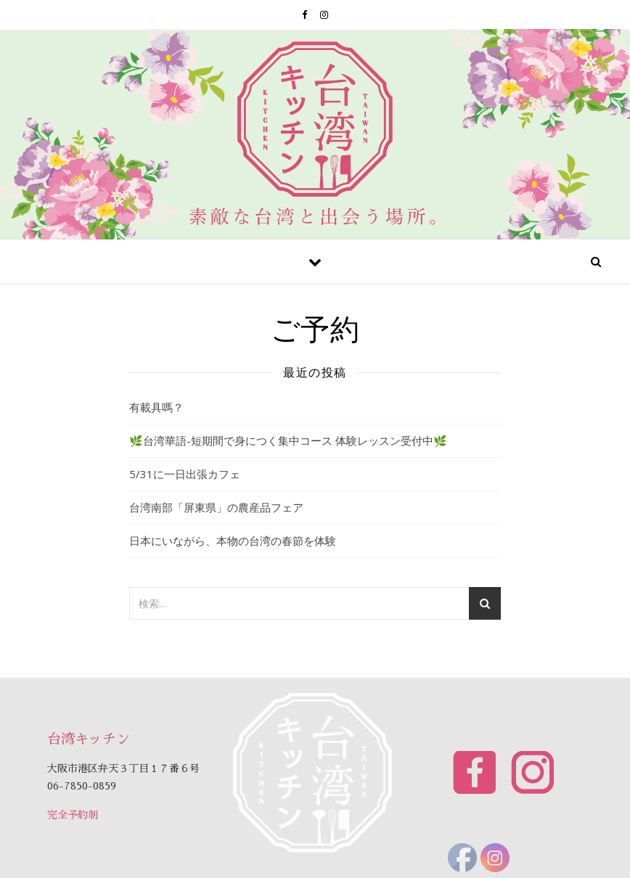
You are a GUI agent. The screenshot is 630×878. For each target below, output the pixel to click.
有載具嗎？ (156, 407)
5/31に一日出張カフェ (184, 474)
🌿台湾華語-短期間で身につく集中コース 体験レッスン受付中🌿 (288, 440)
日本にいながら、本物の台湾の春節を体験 (232, 540)
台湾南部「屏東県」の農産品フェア (216, 507)
